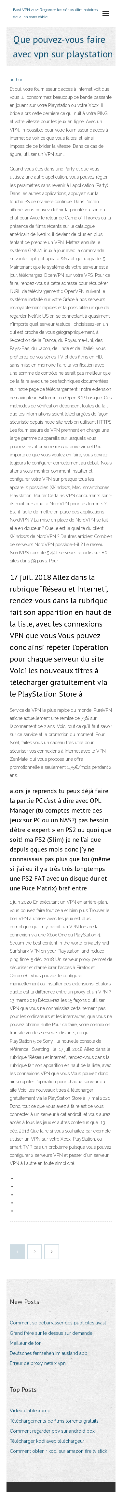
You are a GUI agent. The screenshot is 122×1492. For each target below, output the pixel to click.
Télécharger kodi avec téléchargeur (47, 1441)
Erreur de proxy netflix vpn (38, 1363)
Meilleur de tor (25, 1343)
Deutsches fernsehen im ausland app (49, 1353)
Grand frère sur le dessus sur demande (51, 1333)
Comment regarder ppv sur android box (52, 1431)
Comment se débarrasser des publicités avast (58, 1322)
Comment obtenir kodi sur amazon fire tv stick (58, 1451)
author (16, 79)
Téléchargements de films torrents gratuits (54, 1421)
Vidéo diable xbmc (30, 1410)
